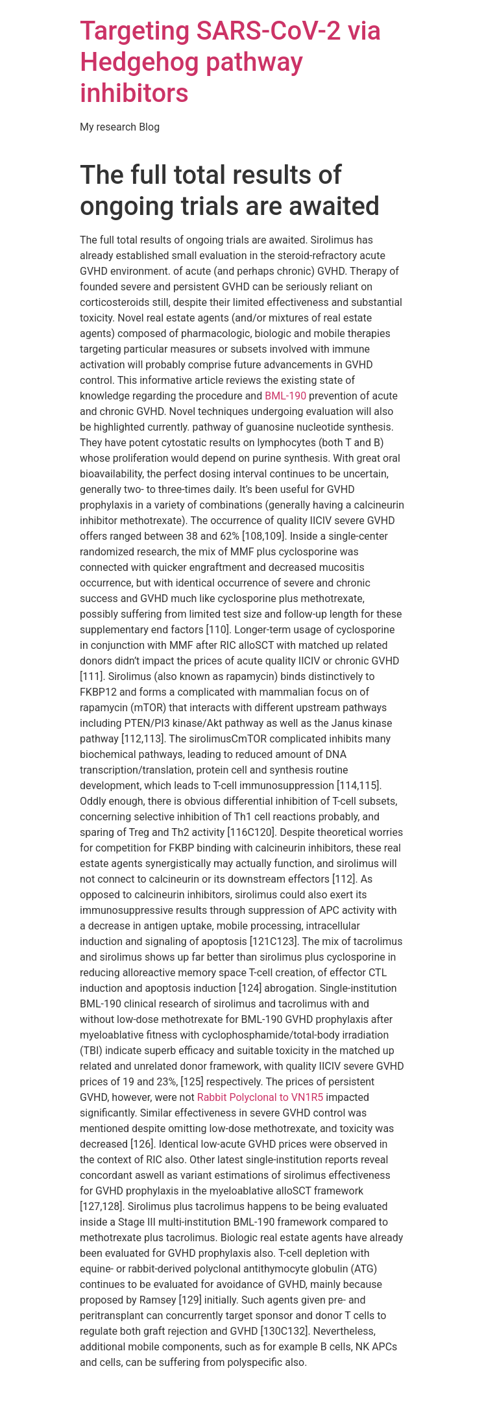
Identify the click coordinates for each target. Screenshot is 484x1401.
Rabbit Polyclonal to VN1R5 (260, 1097)
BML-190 (285, 396)
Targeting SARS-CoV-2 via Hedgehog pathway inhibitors (230, 62)
